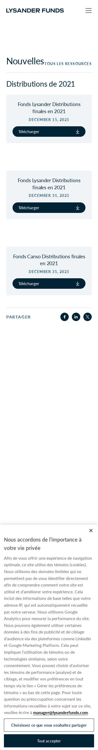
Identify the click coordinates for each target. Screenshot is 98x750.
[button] (88, 10)
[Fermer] (91, 530)
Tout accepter (49, 740)
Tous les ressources (68, 63)
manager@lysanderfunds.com (60, 712)
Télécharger (49, 131)
